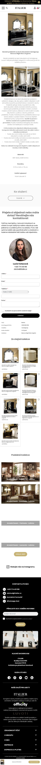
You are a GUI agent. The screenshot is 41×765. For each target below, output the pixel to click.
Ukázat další (20, 554)
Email (3, 281)
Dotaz (3, 300)
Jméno (3, 273)
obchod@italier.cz (20, 269)
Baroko (23, 322)
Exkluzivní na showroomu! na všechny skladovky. (20, 2)
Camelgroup (25, 328)
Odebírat (20, 624)
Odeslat (21, 315)
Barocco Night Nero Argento (29, 333)
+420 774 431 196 (20, 267)
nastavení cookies (20, 758)
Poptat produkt (34, 762)
